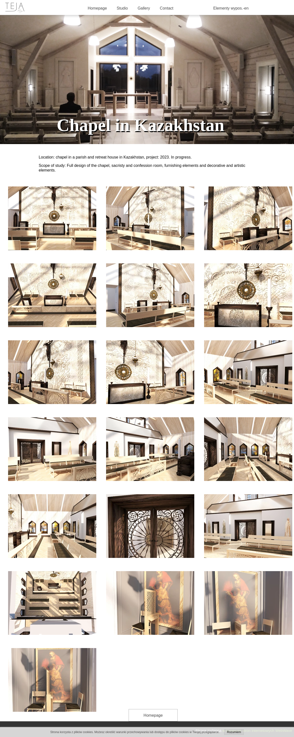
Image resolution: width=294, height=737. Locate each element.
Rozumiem (234, 732)
